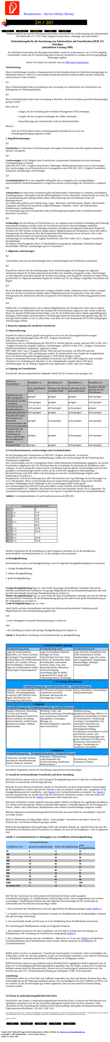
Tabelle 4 (52, 792)
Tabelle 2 (10, 496)
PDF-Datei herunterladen (77, 62)
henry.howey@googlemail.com (72, 1032)
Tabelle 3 (10, 635)
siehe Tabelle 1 (93, 908)
